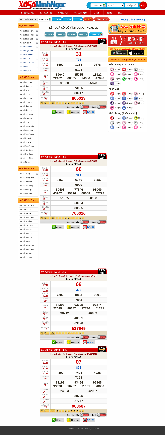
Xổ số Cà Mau (25, 90)
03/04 (72, 34)
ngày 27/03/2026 (89, 354)
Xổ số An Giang (26, 122)
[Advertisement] (73, 136)
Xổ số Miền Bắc (26, 39)
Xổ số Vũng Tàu (26, 98)
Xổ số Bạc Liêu (26, 102)
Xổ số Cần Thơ (26, 110)
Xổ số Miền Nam (27, 31)
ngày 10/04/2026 (89, 161)
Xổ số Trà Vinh (25, 138)
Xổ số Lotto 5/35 (26, 47)
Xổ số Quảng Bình (27, 237)
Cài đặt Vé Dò (102, 19)
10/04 (83, 34)
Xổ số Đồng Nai (26, 106)
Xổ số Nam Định (26, 190)
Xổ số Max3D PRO (27, 63)
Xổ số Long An (25, 142)
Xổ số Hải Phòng (26, 186)
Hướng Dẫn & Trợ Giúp (133, 19)
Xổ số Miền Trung (27, 35)
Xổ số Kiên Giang (26, 158)
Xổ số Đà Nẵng (26, 221)
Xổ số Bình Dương (27, 134)
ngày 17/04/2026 (89, 46)
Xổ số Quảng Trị (26, 233)
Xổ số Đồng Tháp (26, 86)
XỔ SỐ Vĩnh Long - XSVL (54, 42)
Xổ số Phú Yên (25, 209)
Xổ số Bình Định (26, 229)
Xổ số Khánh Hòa (26, 225)
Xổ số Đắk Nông (26, 253)
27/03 (60, 34)
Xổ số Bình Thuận (27, 126)
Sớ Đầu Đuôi (63, 13)
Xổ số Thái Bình (26, 194)
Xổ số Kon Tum (26, 257)
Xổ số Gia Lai (25, 241)
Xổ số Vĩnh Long (26, 130)
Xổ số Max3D (25, 59)
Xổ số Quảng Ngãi (27, 249)
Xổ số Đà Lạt (25, 162)
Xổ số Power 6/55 (27, 55)
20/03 (49, 34)
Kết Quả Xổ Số (46, 13)
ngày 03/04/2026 (89, 276)
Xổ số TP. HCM (26, 82)
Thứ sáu (77, 46)
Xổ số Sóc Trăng (26, 114)
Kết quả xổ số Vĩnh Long (61, 46)
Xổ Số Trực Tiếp (27, 13)
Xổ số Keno (24, 67)
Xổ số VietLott (25, 43)
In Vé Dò (97, 13)
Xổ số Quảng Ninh (27, 178)
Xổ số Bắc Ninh (26, 182)
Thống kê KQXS (81, 13)
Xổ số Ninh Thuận (27, 245)
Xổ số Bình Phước (27, 146)
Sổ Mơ (109, 13)
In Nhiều (88, 19)
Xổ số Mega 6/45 (26, 51)
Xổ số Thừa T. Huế (27, 205)
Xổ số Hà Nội (25, 174)
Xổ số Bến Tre (25, 94)
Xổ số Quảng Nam (27, 217)
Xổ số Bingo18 (25, 71)
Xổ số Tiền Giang (26, 154)
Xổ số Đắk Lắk (25, 213)
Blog (120, 13)
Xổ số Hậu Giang (26, 150)
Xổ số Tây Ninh (26, 118)
